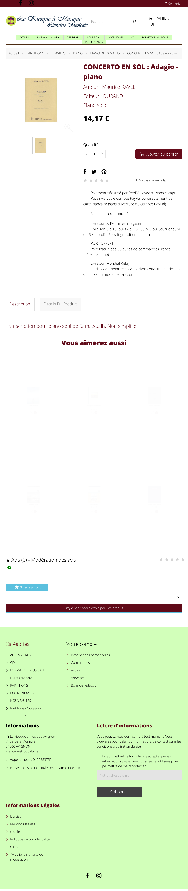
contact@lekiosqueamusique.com (56, 770)
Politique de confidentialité (30, 841)
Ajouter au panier (159, 154)
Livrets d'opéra (21, 680)
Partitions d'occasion (25, 710)
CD (12, 665)
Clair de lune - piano (154, 409)
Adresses (77, 680)
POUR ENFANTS (22, 695)
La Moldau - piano (33, 509)
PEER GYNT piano (94, 509)
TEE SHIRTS (18, 718)
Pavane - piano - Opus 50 (154, 509)
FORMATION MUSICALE (27, 672)
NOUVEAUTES (20, 703)
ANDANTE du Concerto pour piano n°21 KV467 (94, 411)
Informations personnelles (90, 657)
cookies (15, 834)
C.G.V (14, 849)
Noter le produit (27, 589)
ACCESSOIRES (20, 657)
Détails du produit (61, 304)
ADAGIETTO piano (33, 409)
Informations (22, 727)
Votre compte (81, 646)
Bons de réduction (84, 687)
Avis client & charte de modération (26, 859)
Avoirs (75, 672)
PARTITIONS (19, 687)
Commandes (80, 665)
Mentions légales (22, 826)
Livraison (17, 818)
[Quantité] (94, 154)
